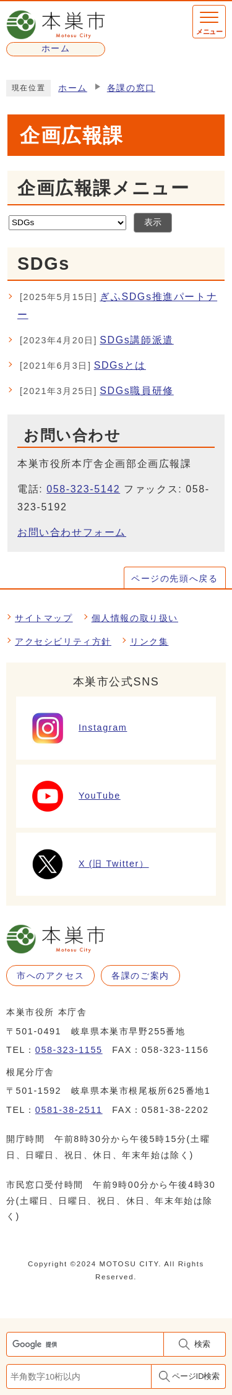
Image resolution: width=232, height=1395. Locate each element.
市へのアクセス (50, 976)
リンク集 (149, 641)
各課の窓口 (131, 88)
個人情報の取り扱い (135, 618)
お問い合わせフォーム (71, 532)
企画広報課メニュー (103, 188)
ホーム (72, 88)
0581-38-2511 (69, 1110)
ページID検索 (196, 1376)
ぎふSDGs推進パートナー (117, 305)
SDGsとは (83, 366)
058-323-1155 (69, 1050)
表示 (152, 222)
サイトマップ (44, 618)
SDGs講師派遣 (97, 341)
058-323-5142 (83, 489)
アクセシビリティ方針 (63, 641)
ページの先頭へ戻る (174, 578)
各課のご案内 (140, 976)
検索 (202, 1344)
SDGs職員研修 (97, 392)
